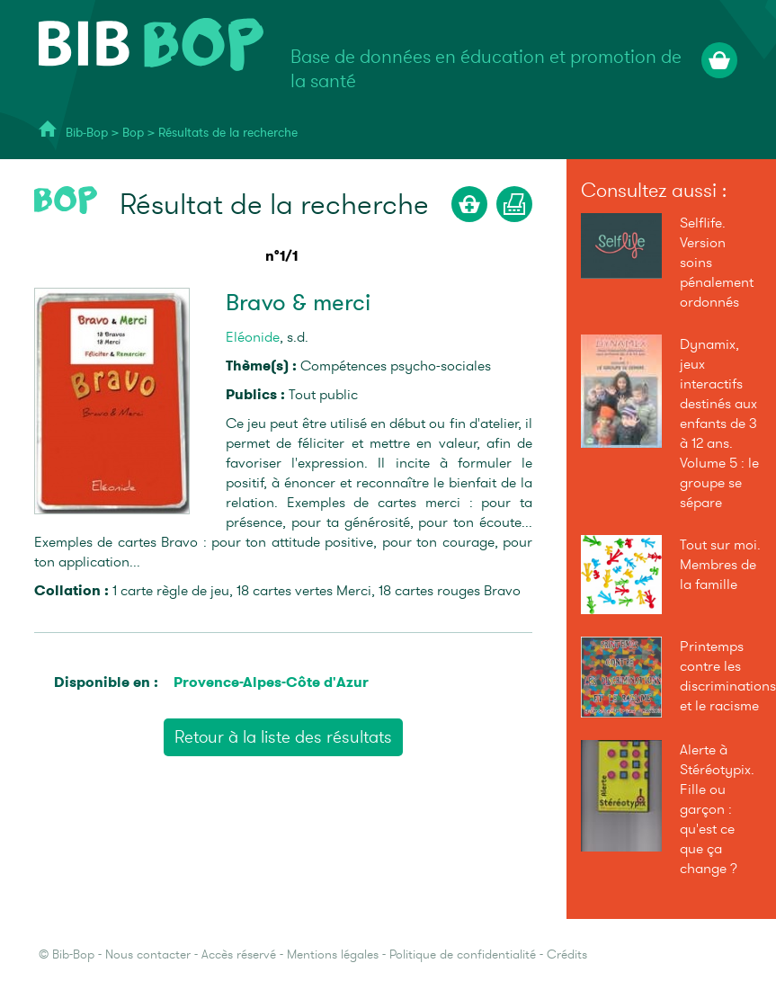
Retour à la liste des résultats (283, 737)
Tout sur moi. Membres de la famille (720, 564)
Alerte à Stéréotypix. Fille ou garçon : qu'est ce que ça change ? (717, 809)
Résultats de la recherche (228, 132)
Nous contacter (148, 954)
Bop (134, 132)
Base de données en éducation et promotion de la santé (486, 69)
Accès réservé (238, 954)
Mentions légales (333, 954)
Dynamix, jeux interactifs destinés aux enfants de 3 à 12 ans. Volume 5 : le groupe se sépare (719, 423)
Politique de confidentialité (462, 954)
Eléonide (253, 337)
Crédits (567, 954)
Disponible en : (106, 682)
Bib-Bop (87, 132)
